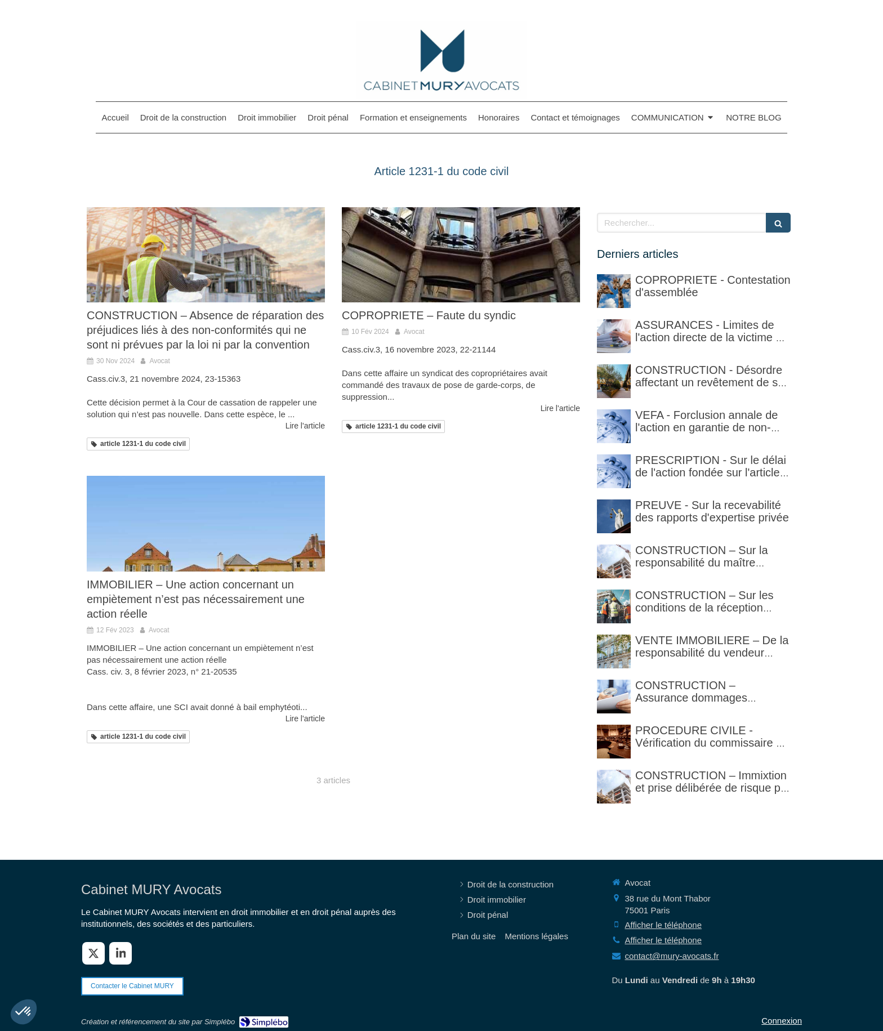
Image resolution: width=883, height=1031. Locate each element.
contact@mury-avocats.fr (672, 956)
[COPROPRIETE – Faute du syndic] (461, 254)
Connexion (781, 1020)
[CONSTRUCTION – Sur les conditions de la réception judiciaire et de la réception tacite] (614, 606)
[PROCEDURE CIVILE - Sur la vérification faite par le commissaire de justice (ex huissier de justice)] (614, 741)
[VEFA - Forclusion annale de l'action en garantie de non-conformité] (614, 426)
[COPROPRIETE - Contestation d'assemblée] (614, 291)
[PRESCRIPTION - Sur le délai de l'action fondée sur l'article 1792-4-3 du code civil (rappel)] (614, 471)
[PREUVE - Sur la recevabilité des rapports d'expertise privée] (614, 516)
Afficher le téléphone (663, 925)
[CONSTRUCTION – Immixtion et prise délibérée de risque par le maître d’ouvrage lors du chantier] (614, 787)
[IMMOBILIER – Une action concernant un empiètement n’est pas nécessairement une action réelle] (206, 523)
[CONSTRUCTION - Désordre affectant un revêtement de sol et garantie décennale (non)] (614, 381)
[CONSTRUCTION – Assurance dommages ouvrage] (614, 696)
